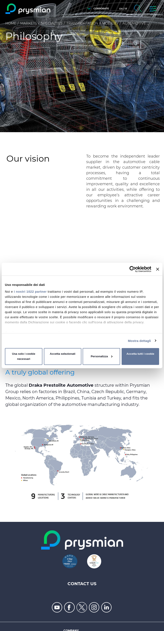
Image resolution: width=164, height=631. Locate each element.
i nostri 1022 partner (30, 291)
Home (10, 23)
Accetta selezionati (62, 353)
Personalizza (101, 356)
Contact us (82, 583)
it (126, 8)
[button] (97, 8)
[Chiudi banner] (157, 269)
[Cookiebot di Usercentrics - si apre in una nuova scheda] (132, 269)
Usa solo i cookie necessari (23, 356)
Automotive (134, 23)
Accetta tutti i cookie (140, 353)
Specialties (52, 23)
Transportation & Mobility (92, 23)
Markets (28, 23)
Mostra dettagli (139, 340)
